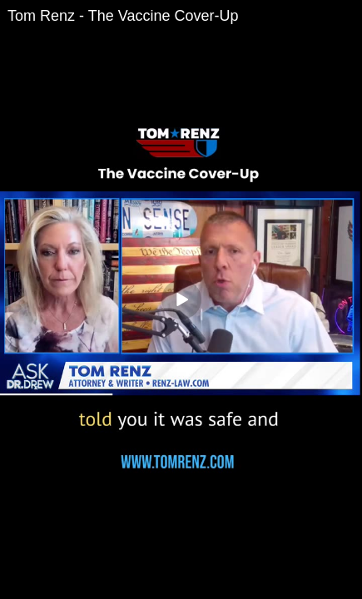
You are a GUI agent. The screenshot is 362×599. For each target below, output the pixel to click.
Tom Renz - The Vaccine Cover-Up (122, 15)
